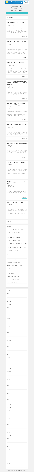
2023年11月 (9, 371)
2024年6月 (9, 351)
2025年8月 (9, 312)
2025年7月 (9, 315)
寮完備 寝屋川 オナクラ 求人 (11, 259)
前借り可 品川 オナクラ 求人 (11, 268)
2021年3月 (9, 460)
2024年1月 (9, 365)
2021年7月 (9, 449)
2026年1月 (9, 298)
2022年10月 (9, 407)
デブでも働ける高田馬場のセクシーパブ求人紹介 (14, 234)
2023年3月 (9, 393)
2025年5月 (9, 321)
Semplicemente (19, 470)
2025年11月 (9, 304)
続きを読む (24, 36)
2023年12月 (9, 368)
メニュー (17, 13)
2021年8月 (9, 446)
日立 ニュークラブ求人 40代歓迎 (16, 162)
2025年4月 (9, 323)
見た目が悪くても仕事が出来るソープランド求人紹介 (15, 229)
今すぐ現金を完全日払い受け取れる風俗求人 (14, 262)
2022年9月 (9, 410)
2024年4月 (9, 357)
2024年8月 (9, 346)
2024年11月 (9, 337)
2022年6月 (9, 418)
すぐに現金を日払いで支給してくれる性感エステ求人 (15, 232)
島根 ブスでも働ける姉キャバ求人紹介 (13, 240)
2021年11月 (9, 438)
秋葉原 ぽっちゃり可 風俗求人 (15, 62)
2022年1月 (9, 432)
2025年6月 (9, 318)
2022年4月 (9, 424)
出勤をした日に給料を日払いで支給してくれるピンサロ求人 (16, 247)
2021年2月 (9, 463)
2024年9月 (9, 343)
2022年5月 (9, 421)
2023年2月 (9, 396)
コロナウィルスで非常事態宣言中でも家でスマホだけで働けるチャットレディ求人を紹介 (17, 83)
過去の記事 (9, 221)
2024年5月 (9, 354)
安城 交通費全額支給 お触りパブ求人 (17, 124)
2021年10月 (9, 441)
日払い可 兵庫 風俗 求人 (10, 273)
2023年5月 (9, 388)
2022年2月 (9, 429)
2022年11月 (9, 404)
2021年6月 (9, 452)
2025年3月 (9, 326)
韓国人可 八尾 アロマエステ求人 (12, 250)
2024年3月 (9, 360)
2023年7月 (9, 382)
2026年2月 (9, 296)
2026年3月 (9, 293)
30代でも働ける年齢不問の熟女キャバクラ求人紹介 (15, 265)
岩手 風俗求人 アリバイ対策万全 (16, 22)
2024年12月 (9, 335)
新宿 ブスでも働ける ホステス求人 (13, 279)
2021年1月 (9, 466)
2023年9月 (9, 376)
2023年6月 (9, 385)
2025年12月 (9, 301)
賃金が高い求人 (17, 6)
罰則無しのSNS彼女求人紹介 (11, 284)
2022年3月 (9, 427)
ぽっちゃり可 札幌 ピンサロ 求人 (12, 282)
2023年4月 (9, 390)
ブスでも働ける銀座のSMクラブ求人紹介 (13, 237)
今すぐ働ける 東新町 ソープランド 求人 (13, 276)
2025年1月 (9, 332)
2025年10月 (9, 307)
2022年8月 (9, 413)
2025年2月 (9, 329)
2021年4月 (9, 457)
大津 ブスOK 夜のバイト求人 (15, 202)
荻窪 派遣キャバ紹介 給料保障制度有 (17, 143)
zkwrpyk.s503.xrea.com (11, 25)
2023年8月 (9, 379)
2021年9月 (9, 443)
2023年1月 (9, 399)
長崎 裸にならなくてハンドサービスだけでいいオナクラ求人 (16, 104)
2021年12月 (9, 435)
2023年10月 (9, 374)
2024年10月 (9, 340)
